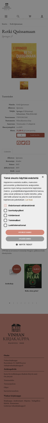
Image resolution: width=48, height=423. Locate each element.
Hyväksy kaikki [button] (24, 232)
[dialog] (24, 211)
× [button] (43, 177)
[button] (24, 244)
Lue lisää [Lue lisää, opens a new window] (29, 200)
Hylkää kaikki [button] (25, 239)
